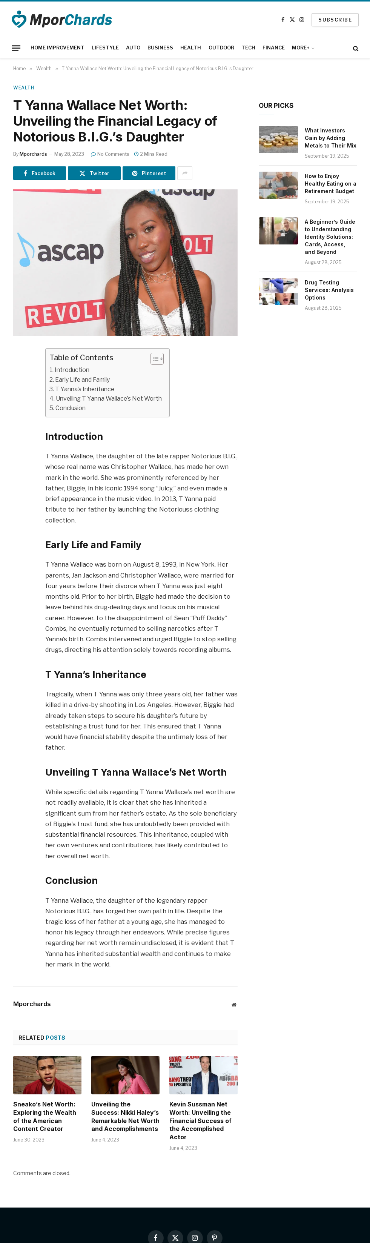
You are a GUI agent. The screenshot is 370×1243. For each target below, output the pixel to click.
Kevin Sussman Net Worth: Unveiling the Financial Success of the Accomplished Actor (200, 1120)
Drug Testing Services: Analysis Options (329, 290)
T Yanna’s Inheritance (84, 389)
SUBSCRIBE (335, 20)
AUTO (133, 48)
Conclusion (70, 408)
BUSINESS (160, 48)
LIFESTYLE (105, 48)
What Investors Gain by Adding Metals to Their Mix (330, 138)
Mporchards (33, 154)
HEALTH (190, 48)
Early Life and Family (82, 379)
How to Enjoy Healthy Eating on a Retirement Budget (330, 183)
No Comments (110, 154)
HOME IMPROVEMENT (57, 48)
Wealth (23, 88)
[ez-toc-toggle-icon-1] (153, 358)
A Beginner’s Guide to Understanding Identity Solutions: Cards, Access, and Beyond (330, 236)
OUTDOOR (221, 48)
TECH (248, 48)
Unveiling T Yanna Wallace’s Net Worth (109, 398)
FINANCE (274, 48)
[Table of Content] (157, 359)
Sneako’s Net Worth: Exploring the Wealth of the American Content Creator (44, 1116)
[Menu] (16, 48)
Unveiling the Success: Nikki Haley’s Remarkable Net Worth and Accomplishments (125, 1116)
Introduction (72, 369)
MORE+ (301, 48)
